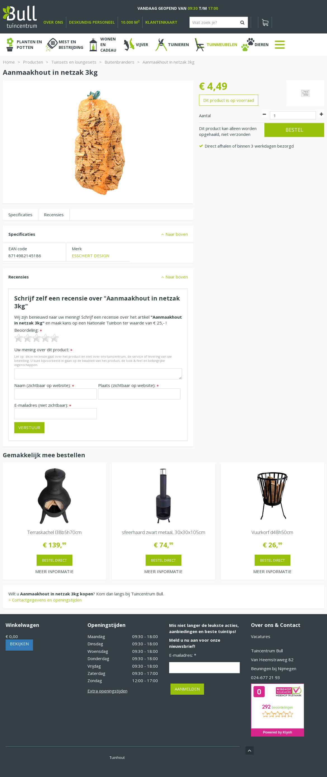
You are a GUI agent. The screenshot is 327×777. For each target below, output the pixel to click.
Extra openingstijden (107, 691)
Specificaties (20, 214)
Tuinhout (117, 757)
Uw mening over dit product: (43, 350)
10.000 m (130, 22)
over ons (53, 22)
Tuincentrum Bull (267, 650)
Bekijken (19, 643)
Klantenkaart (161, 22)
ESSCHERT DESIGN (90, 255)
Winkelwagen (22, 625)
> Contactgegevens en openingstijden (45, 600)
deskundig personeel (92, 22)
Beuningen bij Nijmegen (273, 668)
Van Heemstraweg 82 (272, 659)
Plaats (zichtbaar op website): (128, 385)
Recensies (54, 214)
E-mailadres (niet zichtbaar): (42, 405)
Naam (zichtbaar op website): (44, 385)
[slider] (36, 337)
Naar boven (176, 234)
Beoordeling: (28, 330)
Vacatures (260, 636)
